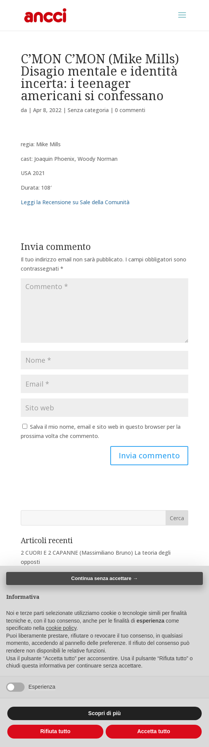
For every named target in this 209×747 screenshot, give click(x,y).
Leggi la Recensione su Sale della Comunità (75, 202)
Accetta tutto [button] (153, 731)
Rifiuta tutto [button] (55, 731)
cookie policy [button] (61, 628)
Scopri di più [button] (104, 713)
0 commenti (130, 110)
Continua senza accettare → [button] (104, 578)
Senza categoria (88, 110)
